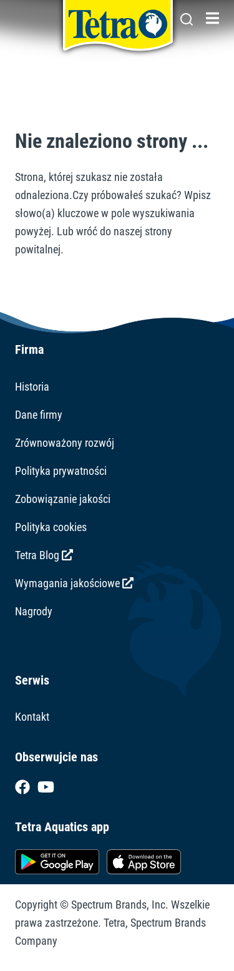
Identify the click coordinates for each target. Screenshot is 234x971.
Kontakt (32, 716)
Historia (32, 386)
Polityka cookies (51, 527)
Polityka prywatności (61, 470)
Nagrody (33, 611)
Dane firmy (38, 414)
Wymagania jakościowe (74, 583)
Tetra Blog (44, 555)
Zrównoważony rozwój (64, 442)
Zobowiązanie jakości (62, 498)
